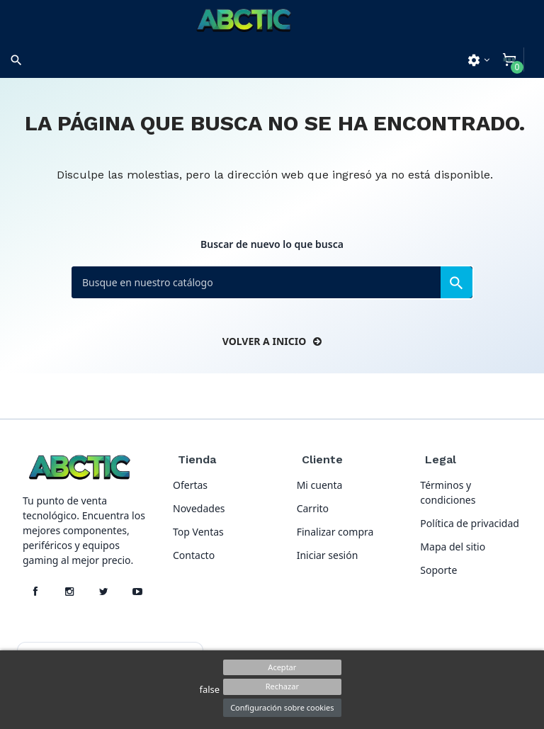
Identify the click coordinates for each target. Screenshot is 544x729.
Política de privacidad (469, 523)
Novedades (199, 508)
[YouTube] (137, 591)
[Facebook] (35, 591)
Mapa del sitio (452, 546)
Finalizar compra (335, 531)
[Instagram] (69, 591)
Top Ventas (198, 531)
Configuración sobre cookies (282, 707)
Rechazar (282, 686)
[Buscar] (272, 282)
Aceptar (282, 667)
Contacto (194, 555)
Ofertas (190, 485)
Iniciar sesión (327, 555)
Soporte (438, 570)
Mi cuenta (320, 485)
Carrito (313, 508)
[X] (103, 591)
